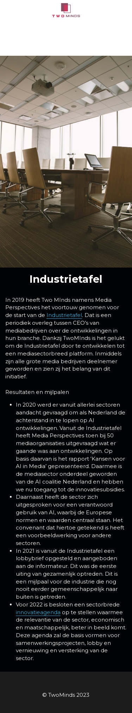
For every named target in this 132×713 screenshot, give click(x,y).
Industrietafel (64, 315)
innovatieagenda (38, 612)
